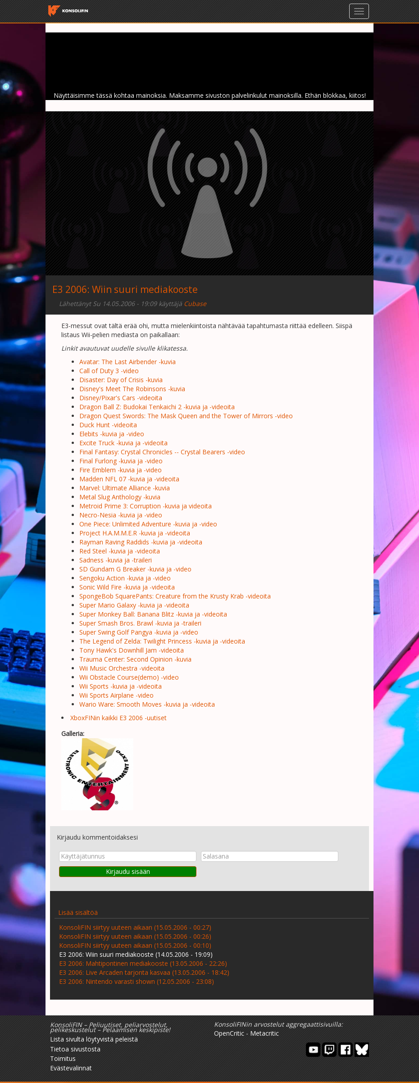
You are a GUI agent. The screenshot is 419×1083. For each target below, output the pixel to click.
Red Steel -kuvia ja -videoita (119, 551)
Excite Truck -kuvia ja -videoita (123, 443)
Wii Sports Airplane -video (116, 695)
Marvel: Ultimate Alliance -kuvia (124, 488)
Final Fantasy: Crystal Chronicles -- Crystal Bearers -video (162, 452)
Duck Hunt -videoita (108, 424)
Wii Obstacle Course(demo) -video (129, 677)
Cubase (195, 303)
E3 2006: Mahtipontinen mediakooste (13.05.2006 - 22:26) (143, 963)
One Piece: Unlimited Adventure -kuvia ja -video (148, 524)
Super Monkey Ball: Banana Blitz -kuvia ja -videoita (153, 614)
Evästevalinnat (71, 1068)
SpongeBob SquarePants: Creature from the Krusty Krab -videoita (175, 596)
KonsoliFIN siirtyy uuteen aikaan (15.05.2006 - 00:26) (135, 936)
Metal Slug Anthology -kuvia (119, 497)
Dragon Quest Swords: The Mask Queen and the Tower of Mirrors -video (186, 415)
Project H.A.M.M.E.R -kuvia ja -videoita (134, 533)
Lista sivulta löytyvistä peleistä (94, 1039)
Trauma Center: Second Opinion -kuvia (135, 659)
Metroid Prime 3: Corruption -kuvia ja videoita (145, 506)
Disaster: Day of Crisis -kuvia (121, 379)
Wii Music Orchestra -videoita (121, 668)
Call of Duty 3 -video (109, 370)
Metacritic (264, 1033)
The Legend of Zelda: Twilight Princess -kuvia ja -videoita (162, 641)
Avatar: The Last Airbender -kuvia (127, 361)
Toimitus (63, 1058)
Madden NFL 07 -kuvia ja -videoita (129, 479)
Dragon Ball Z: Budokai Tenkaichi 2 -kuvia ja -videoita (157, 406)
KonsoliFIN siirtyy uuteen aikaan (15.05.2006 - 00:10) (135, 945)
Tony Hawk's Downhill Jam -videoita (131, 650)
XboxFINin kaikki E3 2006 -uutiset (118, 717)
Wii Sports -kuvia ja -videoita (120, 686)
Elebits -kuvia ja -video (111, 434)
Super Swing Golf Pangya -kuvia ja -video (138, 632)
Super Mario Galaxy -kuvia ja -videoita (134, 605)
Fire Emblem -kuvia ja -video (120, 470)
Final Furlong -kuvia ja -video (121, 461)
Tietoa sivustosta (75, 1049)
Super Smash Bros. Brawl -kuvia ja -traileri (140, 623)
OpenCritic (229, 1033)
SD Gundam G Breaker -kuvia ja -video (135, 569)
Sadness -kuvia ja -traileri (115, 560)
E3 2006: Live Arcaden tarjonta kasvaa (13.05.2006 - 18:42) (144, 972)
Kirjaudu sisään (128, 871)
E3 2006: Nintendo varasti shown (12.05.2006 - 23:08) (136, 981)
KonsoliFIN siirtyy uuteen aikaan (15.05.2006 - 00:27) (135, 927)
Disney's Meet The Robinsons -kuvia (132, 388)
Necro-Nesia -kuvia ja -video (120, 515)
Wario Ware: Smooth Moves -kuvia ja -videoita (147, 704)
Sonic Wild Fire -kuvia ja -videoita (127, 587)
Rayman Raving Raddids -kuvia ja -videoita (140, 542)
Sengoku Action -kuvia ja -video (125, 578)
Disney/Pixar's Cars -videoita (120, 397)
